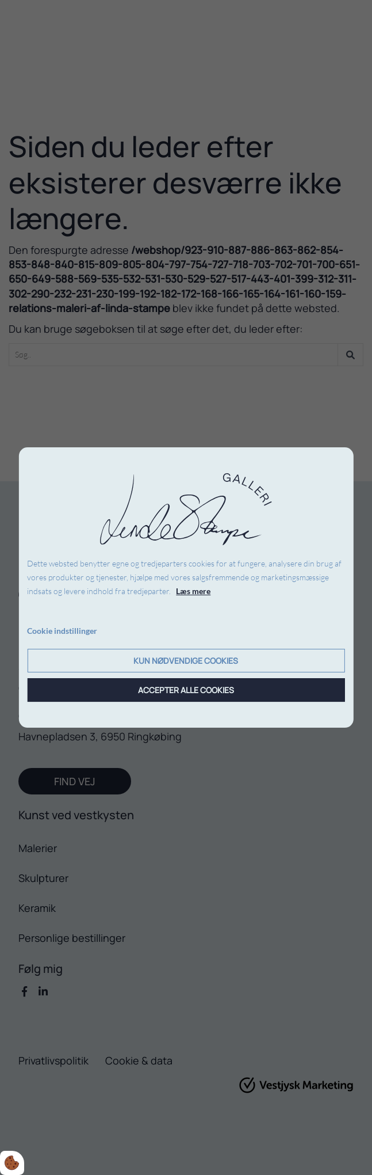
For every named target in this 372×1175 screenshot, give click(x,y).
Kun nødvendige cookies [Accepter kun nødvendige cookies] (185, 660)
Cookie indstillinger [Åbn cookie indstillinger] (62, 631)
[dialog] (185, 587)
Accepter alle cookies (186, 690)
